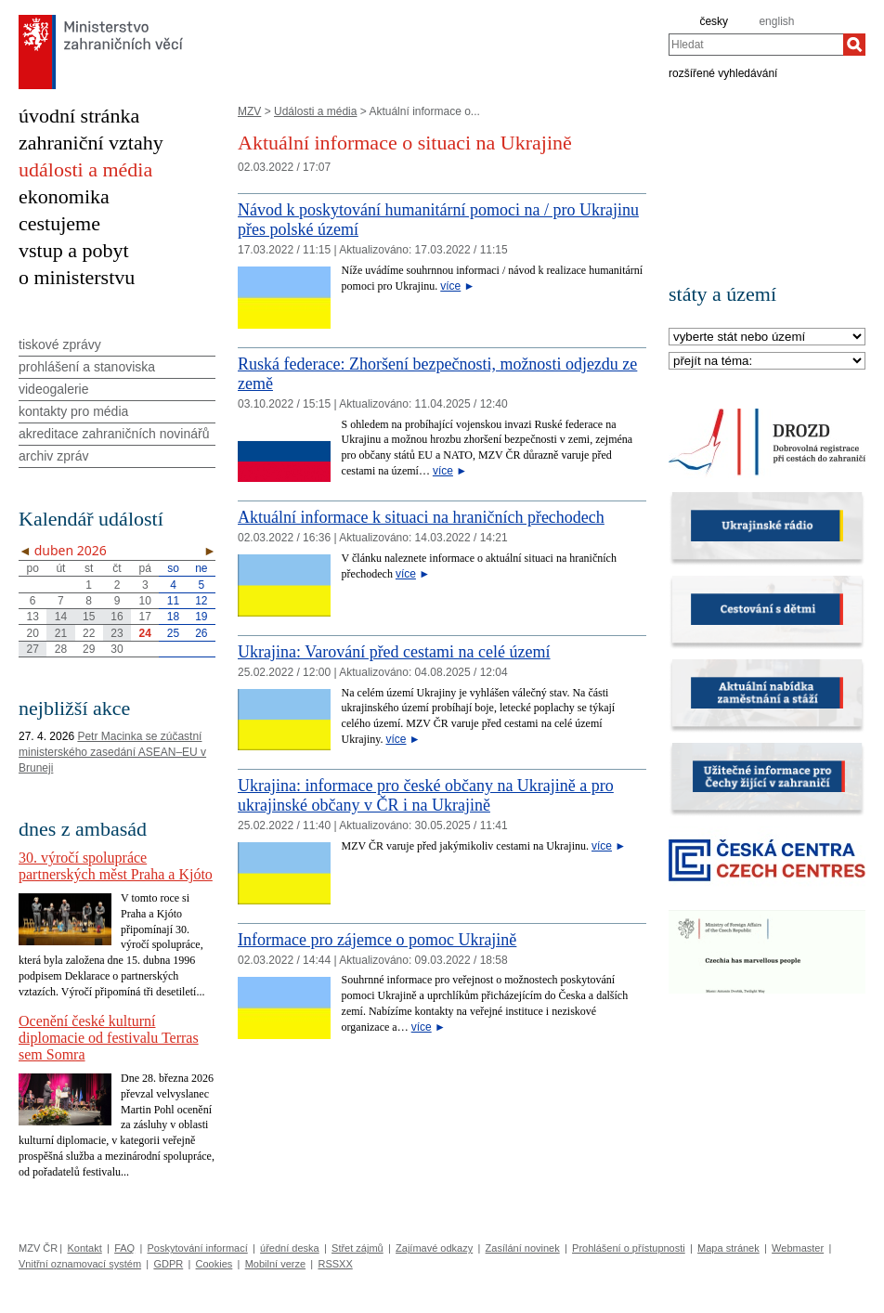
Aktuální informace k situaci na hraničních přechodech (421, 517)
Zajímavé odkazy (434, 1248)
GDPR (168, 1263)
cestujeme (59, 223)
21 (61, 633)
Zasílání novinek (523, 1248)
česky (713, 21)
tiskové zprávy (60, 344)
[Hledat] (854, 44)
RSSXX (335, 1263)
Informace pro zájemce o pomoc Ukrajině (377, 939)
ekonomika (64, 196)
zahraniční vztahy (91, 142)
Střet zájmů (358, 1248)
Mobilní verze (275, 1263)
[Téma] (767, 362)
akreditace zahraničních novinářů (114, 433)
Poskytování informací (198, 1248)
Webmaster (798, 1248)
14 (61, 616)
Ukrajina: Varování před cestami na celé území (394, 652)
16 (116, 616)
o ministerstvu (77, 277)
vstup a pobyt (74, 250)
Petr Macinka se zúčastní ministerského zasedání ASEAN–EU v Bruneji (112, 752)
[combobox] (756, 44)
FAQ (124, 1248)
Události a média (315, 111)
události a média (85, 169)
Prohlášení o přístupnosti (628, 1248)
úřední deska (289, 1248)
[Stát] (767, 337)
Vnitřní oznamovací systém (80, 1263)
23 (116, 633)
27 (32, 649)
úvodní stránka (79, 115)
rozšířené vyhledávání (723, 72)
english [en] (776, 21)
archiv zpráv (53, 455)
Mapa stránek (728, 1248)
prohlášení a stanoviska (87, 366)
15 (89, 616)
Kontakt (84, 1248)
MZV (249, 111)
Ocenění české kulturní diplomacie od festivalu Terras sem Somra (109, 1037)
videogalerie (54, 389)
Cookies (214, 1263)
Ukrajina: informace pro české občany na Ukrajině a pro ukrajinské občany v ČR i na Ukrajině (426, 795)
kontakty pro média (73, 411)
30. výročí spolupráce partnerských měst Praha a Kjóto (116, 866)
